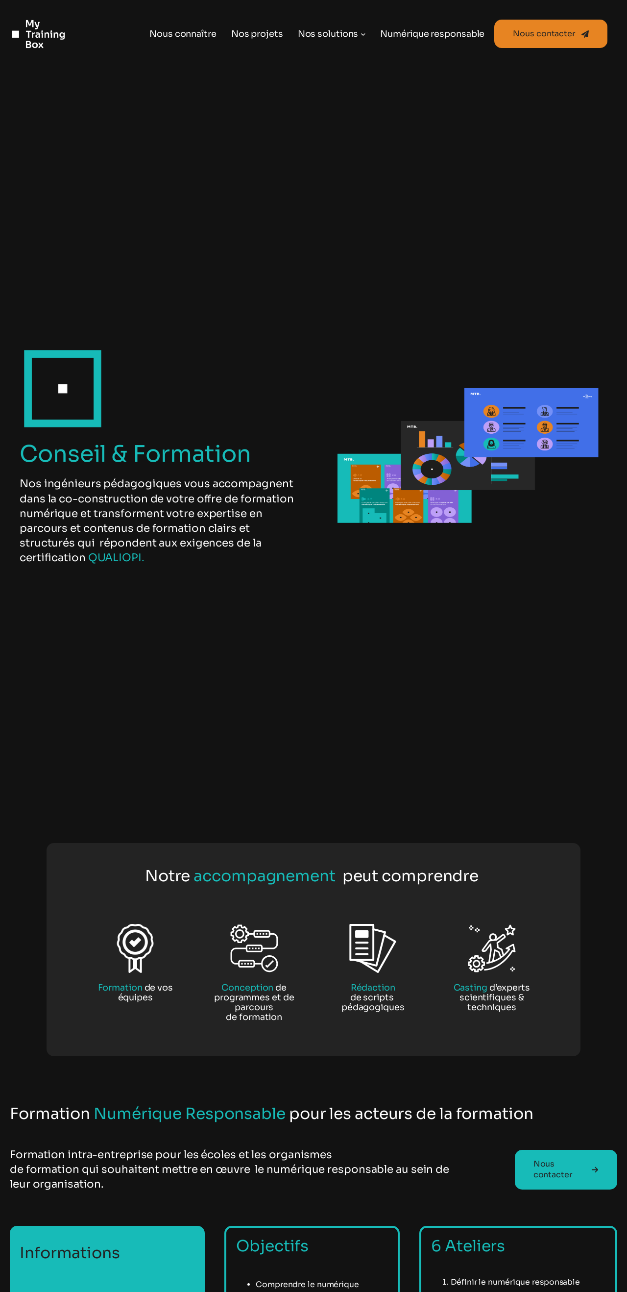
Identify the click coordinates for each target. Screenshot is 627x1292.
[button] (550, 34)
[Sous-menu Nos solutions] (363, 34)
